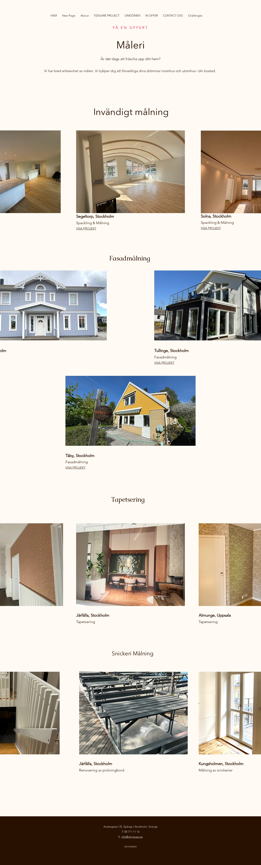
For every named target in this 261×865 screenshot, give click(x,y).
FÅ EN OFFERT (130, 27)
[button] (106, 15)
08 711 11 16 (132, 831)
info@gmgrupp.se (132, 836)
